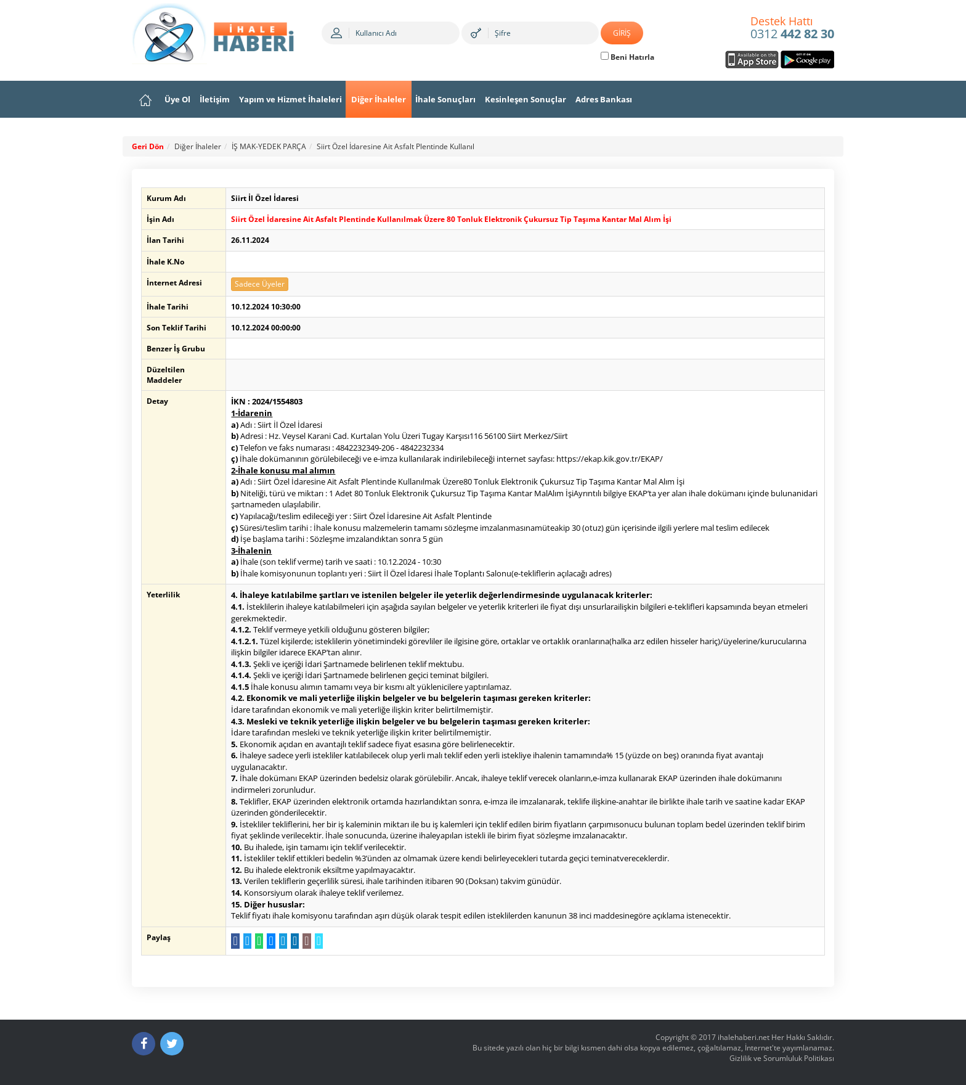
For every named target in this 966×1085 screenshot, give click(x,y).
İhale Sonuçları (445, 99)
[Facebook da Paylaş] (234, 941)
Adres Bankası (603, 99)
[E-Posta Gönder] (306, 941)
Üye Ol (177, 99)
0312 (792, 28)
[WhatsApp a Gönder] (258, 941)
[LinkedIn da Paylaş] (294, 941)
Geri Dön (148, 146)
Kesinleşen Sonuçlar (525, 99)
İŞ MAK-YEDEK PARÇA (269, 146)
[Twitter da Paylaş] (246, 941)
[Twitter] (172, 1043)
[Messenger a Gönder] (270, 941)
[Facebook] (143, 1043)
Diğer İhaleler (378, 99)
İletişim (215, 99)
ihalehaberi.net (743, 1037)
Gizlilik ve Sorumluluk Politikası (781, 1058)
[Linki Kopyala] (318, 941)
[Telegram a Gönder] (282, 941)
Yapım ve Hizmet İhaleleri (290, 99)
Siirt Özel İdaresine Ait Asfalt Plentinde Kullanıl (395, 146)
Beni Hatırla (627, 57)
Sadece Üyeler (259, 284)
